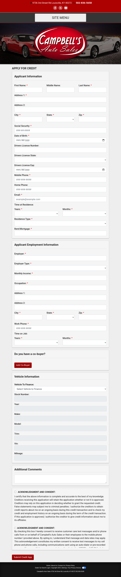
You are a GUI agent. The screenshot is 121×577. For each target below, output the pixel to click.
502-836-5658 (84, 2)
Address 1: (19, 95)
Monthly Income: (22, 273)
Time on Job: (20, 333)
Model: (17, 423)
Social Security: (22, 125)
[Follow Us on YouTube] (66, 8)
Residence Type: (22, 219)
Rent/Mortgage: (22, 228)
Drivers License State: (25, 155)
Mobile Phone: (21, 175)
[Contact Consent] (15, 528)
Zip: (80, 114)
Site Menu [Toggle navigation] (60, 18)
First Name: (20, 85)
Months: (67, 209)
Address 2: (19, 105)
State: (49, 114)
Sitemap (64, 567)
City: (16, 114)
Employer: (19, 253)
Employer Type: (22, 263)
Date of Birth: (21, 135)
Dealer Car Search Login (42, 567)
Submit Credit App (23, 557)
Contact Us (61, 565)
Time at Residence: (24, 204)
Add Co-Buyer (23, 365)
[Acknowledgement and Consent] (15, 492)
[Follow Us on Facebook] (55, 8)
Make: (17, 414)
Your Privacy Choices (77, 567)
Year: (16, 404)
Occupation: (20, 283)
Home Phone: (21, 185)
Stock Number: (21, 394)
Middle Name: (53, 85)
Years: (17, 209)
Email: (17, 194)
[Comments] (60, 478)
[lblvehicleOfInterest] (60, 389)
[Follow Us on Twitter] (60, 8)
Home (48, 565)
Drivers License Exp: (24, 165)
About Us (54, 565)
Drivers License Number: (26, 145)
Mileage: (18, 453)
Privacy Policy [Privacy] (70, 565)
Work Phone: (20, 323)
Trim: (17, 433)
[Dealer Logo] (60, 43)
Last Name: (84, 85)
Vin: (16, 443)
